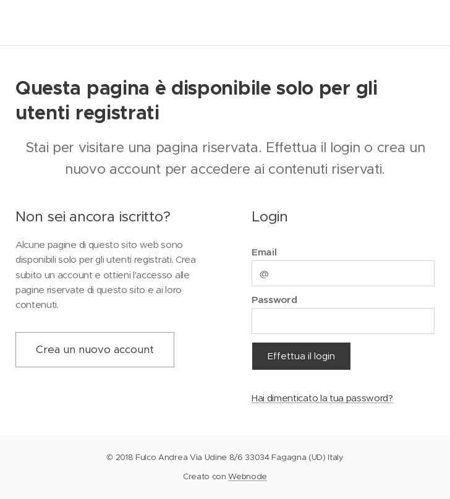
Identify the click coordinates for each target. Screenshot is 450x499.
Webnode (247, 476)
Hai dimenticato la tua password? (322, 398)
